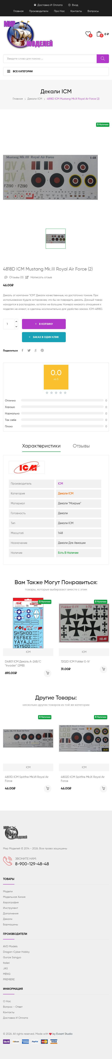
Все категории (20, 71)
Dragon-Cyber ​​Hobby (16, 952)
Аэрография (11, 902)
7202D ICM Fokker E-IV (75, 661)
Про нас (59, 11)
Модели (8, 891)
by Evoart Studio (62, 1034)
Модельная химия (14, 897)
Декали (7, 919)
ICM (60, 483)
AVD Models (10, 946)
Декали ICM (34, 99)
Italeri (6, 963)
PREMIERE (9, 979)
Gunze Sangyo (12, 957)
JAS (5, 968)
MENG (6, 974)
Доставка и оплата (48, 5)
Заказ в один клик (44, 337)
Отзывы (14, 277)
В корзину (44, 324)
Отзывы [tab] (81, 446)
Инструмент (10, 908)
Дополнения (10, 913)
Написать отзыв (38, 277)
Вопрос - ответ (13, 1007)
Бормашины (10, 924)
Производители (38, 11)
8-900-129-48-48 (32, 864)
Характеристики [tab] (41, 446)
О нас (7, 1001)
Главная (18, 11)
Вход (73, 5)
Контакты (76, 11)
